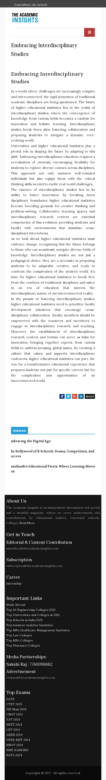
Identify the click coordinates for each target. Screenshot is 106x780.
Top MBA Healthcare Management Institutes (38, 630)
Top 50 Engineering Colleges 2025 (31, 610)
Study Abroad (15, 605)
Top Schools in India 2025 (24, 620)
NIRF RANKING (17, 750)
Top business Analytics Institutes (29, 625)
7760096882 (41, 664)
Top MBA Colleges (19, 640)
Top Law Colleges (19, 635)
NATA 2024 (14, 755)
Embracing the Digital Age (30, 441)
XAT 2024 (13, 719)
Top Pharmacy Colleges (23, 645)
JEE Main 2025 (16, 709)
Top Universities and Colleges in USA (33, 615)
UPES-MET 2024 (18, 740)
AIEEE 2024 (14, 735)
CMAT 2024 (14, 714)
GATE (10, 699)
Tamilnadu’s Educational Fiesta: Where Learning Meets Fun (52, 468)
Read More (27, 523)
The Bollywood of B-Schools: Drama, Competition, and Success (51, 453)
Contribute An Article (30, 5)
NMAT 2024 (14, 745)
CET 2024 (13, 730)
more (90, 396)
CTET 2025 (14, 704)
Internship (13, 583)
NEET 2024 (14, 724)
